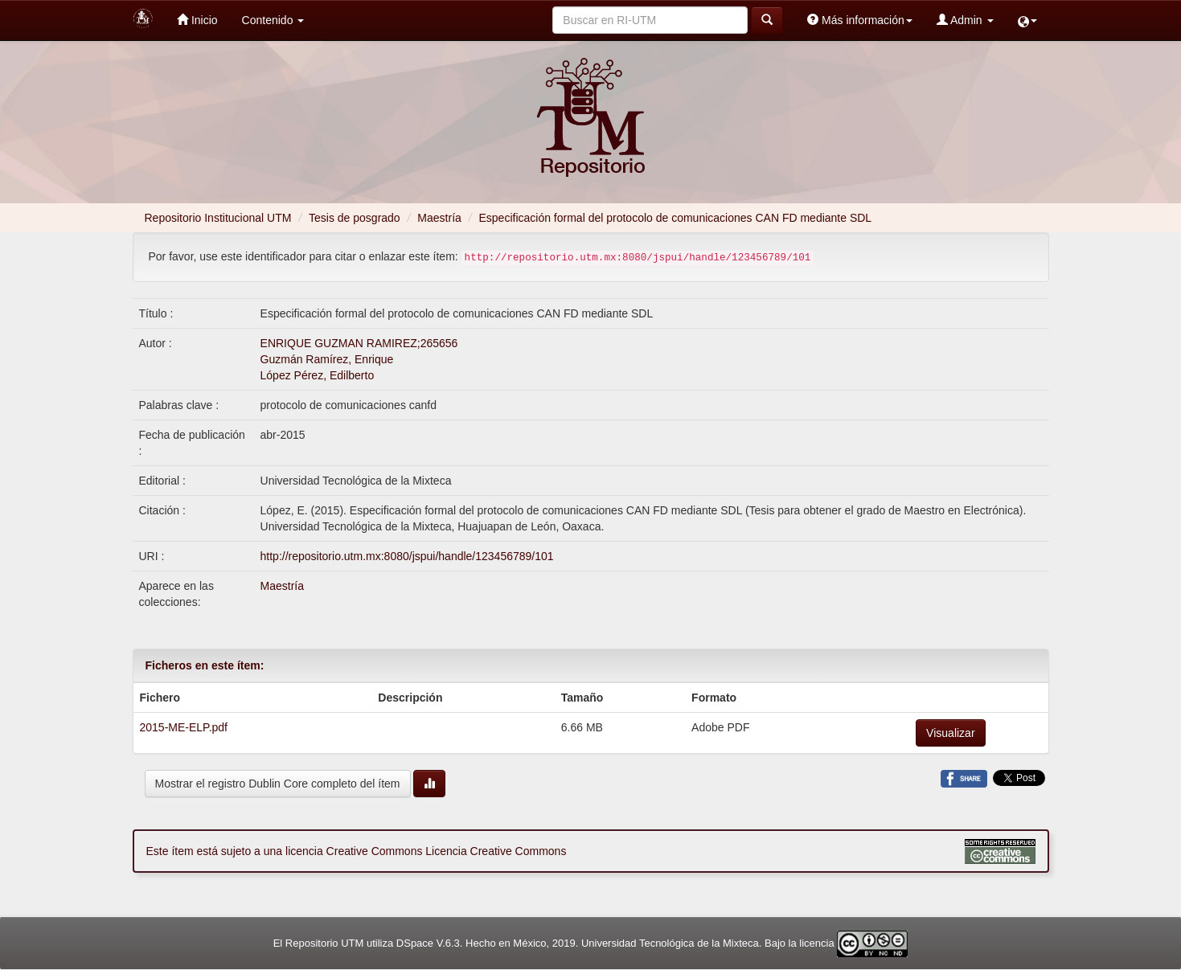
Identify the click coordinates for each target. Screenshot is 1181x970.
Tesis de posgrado (354, 217)
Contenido (273, 20)
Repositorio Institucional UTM (218, 217)
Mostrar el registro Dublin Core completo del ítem (277, 783)
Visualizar (950, 732)
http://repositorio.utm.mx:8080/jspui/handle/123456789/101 (407, 556)
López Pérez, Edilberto (317, 375)
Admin (965, 20)
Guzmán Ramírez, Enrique (327, 359)
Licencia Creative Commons (495, 851)
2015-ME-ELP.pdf (184, 727)
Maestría (439, 217)
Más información (859, 20)
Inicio (197, 20)
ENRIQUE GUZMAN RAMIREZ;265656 (359, 343)
